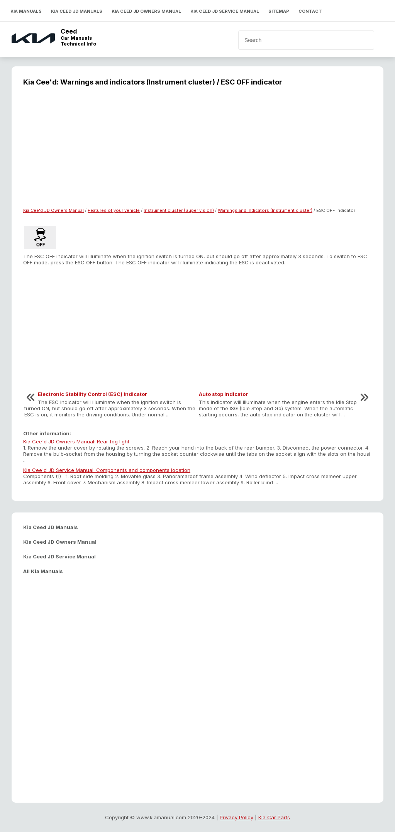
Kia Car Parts (274, 817)
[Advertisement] (197, 152)
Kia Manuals (26, 11)
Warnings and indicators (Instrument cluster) (265, 210)
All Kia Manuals (43, 571)
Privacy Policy (236, 817)
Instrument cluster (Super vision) (179, 210)
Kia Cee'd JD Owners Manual (53, 210)
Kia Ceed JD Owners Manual (146, 11)
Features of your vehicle (114, 210)
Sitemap (278, 11)
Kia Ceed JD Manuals (76, 11)
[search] (293, 40)
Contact (310, 11)
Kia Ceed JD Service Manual (224, 11)
